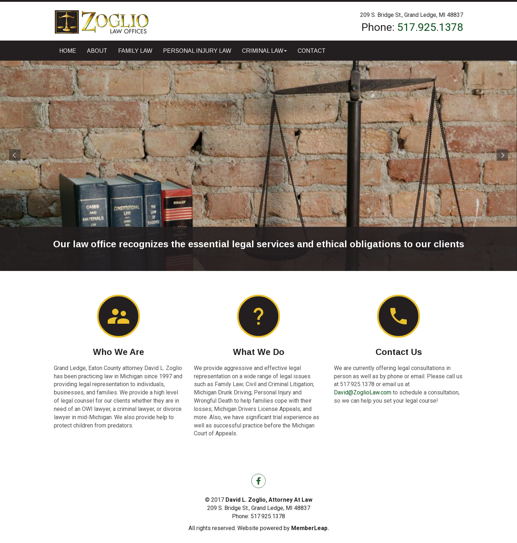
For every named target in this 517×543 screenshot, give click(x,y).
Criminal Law (264, 51)
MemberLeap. (310, 528)
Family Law (135, 51)
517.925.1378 (430, 27)
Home (67, 51)
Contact (312, 51)
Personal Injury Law (197, 51)
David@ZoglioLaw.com (362, 392)
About (97, 51)
